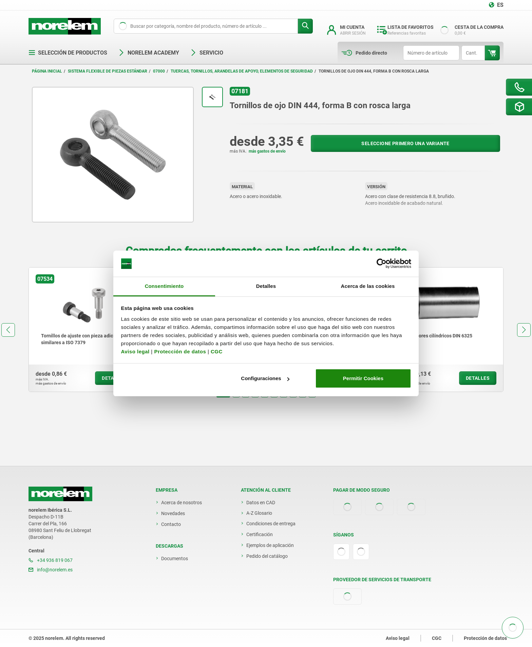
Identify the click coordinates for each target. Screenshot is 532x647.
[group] (84, 329)
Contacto (171, 524)
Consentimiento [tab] (164, 286)
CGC (217, 351)
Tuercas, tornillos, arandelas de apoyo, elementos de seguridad (242, 71)
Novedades (173, 513)
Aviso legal (135, 351)
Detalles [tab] (266, 286)
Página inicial (47, 71)
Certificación (259, 534)
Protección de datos (180, 351)
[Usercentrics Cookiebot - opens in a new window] (381, 264)
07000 (159, 71)
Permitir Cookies (363, 378)
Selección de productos (67, 52)
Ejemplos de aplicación (270, 545)
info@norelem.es (50, 569)
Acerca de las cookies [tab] (368, 286)
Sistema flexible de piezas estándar (107, 71)
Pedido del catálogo (267, 556)
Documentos (174, 558)
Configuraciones (265, 378)
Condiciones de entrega (271, 523)
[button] (223, 396)
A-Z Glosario (259, 513)
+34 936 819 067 (50, 560)
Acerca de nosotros (181, 502)
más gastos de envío (267, 151)
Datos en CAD (260, 502)
